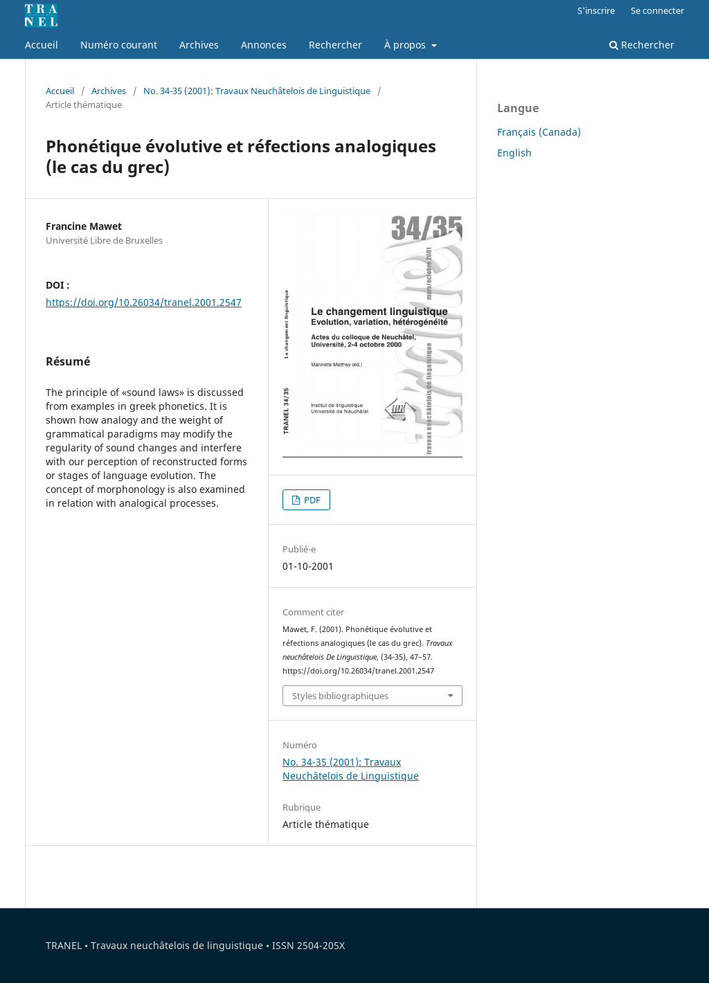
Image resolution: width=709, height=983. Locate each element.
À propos (406, 44)
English (514, 152)
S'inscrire (596, 10)
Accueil (41, 44)
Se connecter (657, 10)
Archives (199, 44)
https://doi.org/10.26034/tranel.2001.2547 (144, 302)
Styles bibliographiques (340, 695)
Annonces (264, 44)
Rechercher (335, 44)
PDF (311, 500)
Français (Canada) (539, 131)
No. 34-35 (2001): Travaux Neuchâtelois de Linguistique (256, 90)
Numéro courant (118, 44)
